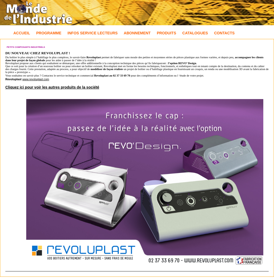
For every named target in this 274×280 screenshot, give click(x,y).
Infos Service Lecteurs (92, 33)
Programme (48, 33)
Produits (166, 33)
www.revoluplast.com (35, 79)
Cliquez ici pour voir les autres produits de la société (52, 87)
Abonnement (137, 33)
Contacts (224, 33)
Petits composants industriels (26, 47)
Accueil (21, 33)
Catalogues (195, 33)
